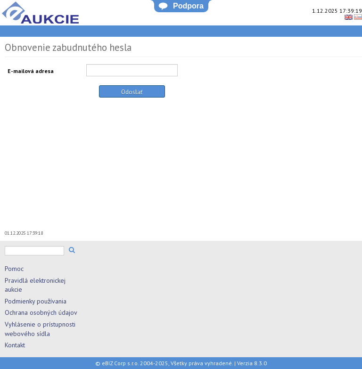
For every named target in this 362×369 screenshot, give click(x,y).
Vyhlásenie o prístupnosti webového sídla (40, 329)
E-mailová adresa (31, 70)
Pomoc (14, 268)
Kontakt (15, 345)
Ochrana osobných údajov (41, 312)
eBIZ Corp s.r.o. (120, 363)
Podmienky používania (35, 301)
